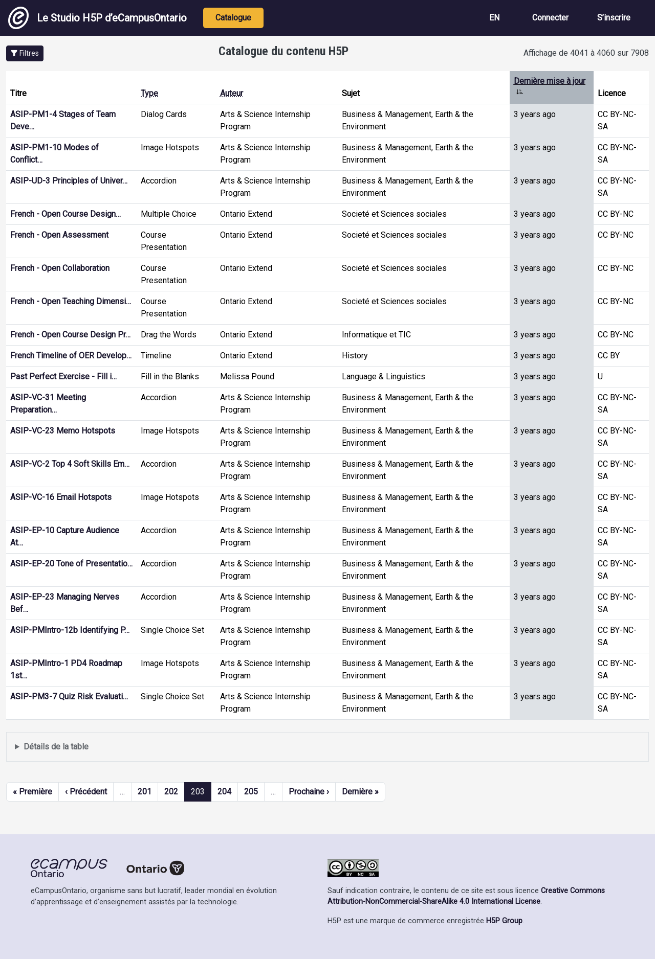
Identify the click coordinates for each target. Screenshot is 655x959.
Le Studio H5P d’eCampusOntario (97, 18)
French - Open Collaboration (60, 268)
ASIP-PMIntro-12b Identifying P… (69, 630)
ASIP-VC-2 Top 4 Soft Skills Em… (69, 464)
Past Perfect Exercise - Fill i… (63, 376)
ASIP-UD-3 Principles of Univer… (68, 181)
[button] (24, 53)
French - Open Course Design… (65, 214)
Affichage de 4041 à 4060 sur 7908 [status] (586, 53)
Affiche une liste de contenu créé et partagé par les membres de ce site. (327, 747)
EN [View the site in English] (494, 17)
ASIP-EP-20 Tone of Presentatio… (71, 563)
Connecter (550, 17)
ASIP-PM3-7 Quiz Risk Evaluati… (69, 696)
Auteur (231, 93)
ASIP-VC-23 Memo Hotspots (62, 431)
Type (149, 93)
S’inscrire (613, 17)
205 (251, 791)
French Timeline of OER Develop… (71, 355)
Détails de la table (56, 746)
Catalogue (233, 17)
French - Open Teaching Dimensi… (70, 301)
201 (144, 791)
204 (224, 791)
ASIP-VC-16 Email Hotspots (61, 497)
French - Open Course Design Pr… (70, 334)
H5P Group (504, 921)
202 (171, 791)
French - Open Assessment (59, 235)
